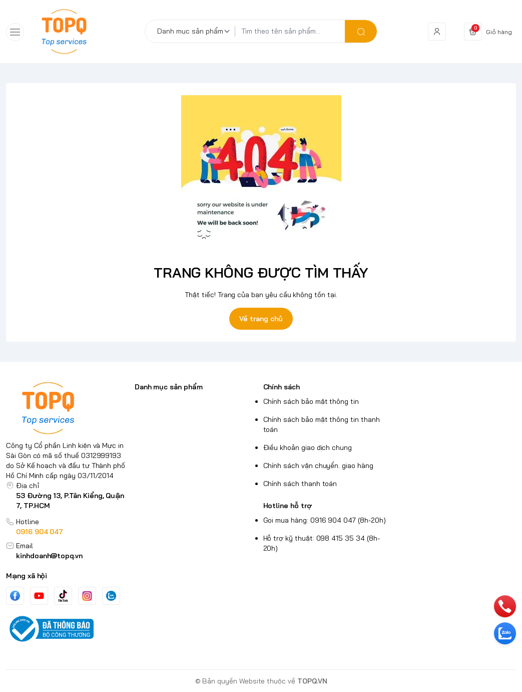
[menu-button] (15, 32)
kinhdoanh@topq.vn (49, 555)
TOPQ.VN (312, 680)
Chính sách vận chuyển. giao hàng (318, 465)
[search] (361, 31)
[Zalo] (111, 596)
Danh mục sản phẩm (169, 386)
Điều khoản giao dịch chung (307, 447)
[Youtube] (39, 595)
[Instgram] (87, 596)
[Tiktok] (63, 595)
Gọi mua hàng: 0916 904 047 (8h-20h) (324, 520)
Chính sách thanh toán (300, 483)
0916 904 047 (39, 531)
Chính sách (281, 386)
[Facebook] (15, 595)
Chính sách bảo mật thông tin (311, 401)
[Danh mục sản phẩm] (195, 31)
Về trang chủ (260, 318)
